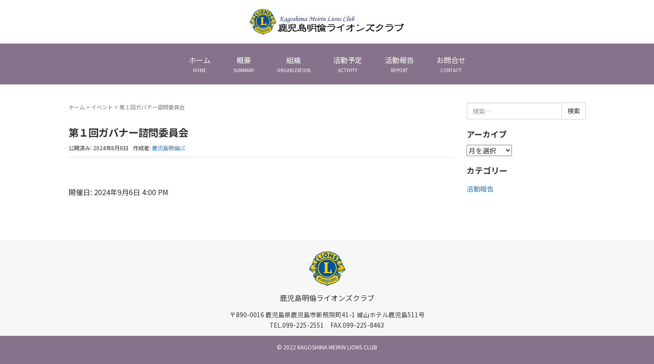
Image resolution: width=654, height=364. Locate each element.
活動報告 (480, 188)
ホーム (77, 107)
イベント (102, 107)
